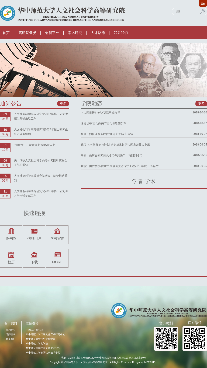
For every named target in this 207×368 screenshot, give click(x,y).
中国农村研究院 (34, 329)
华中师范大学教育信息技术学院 (43, 352)
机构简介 (11, 329)
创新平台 (52, 33)
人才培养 (98, 33)
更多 (63, 103)
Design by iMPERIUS (144, 362)
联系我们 (121, 33)
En (203, 3)
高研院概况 (27, 33)
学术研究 (75, 33)
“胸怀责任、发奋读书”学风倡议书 (34, 144)
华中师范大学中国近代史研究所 (43, 348)
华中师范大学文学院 (37, 343)
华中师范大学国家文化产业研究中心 (45, 334)
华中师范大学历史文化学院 (40, 338)
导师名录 (11, 334)
